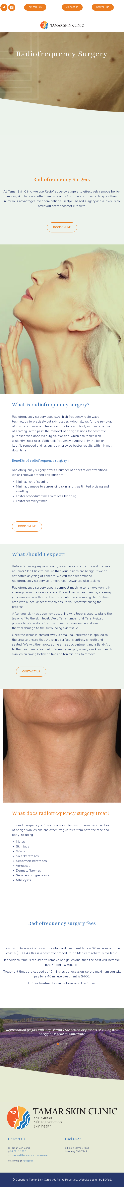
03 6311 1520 (18, 1151)
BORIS (107, 1180)
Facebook (28, 1160)
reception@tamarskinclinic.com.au (29, 1155)
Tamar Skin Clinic (40, 1180)
